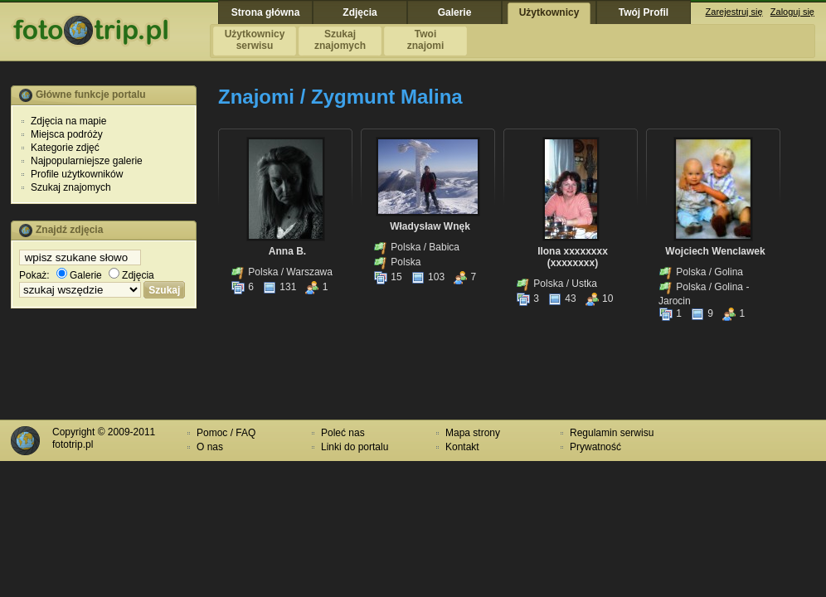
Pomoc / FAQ (226, 433)
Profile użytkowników (77, 174)
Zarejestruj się (734, 12)
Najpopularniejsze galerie (87, 161)
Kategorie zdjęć (65, 147)
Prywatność (595, 447)
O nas (210, 447)
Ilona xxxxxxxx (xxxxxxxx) (572, 257)
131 (279, 287)
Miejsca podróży (67, 134)
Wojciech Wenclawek (715, 251)
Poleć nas (343, 433)
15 (387, 277)
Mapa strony (472, 433)
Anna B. (287, 251)
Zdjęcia (131, 275)
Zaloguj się (792, 12)
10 (599, 298)
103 (428, 277)
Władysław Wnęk (430, 226)
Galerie (79, 275)
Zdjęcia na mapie (68, 121)
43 (561, 298)
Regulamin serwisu (612, 433)
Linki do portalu (354, 447)
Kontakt (462, 447)
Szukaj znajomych (71, 187)
